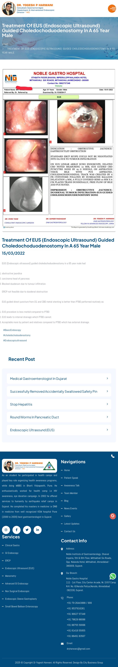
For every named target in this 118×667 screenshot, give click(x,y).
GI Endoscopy (11, 553)
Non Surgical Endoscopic (17, 591)
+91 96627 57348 (76, 614)
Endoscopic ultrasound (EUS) (19, 568)
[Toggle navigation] (112, 9)
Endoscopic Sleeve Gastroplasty (21, 598)
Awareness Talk (71, 485)
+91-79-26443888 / (77, 603)
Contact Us (69, 531)
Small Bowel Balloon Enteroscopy (21, 606)
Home (67, 470)
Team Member (71, 493)
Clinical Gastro (12, 545)
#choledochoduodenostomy (16, 335)
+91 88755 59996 (76, 625)
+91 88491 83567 (76, 636)
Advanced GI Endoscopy (16, 583)
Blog (66, 500)
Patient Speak (71, 478)
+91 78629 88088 (76, 619)
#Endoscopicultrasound (15, 340)
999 (90, 603)
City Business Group (93, 662)
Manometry (10, 576)
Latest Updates (71, 523)
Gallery (67, 516)
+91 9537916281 (76, 608)
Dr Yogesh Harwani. (42, 662)
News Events (70, 508)
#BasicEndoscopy (12, 330)
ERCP (8, 560)
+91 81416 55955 (76, 630)
